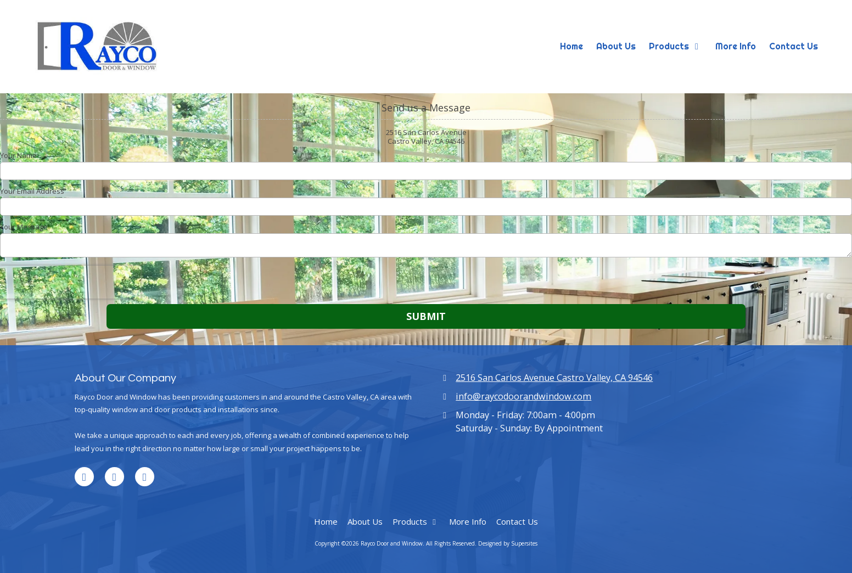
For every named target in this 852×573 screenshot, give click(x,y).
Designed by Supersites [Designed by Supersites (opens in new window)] (507, 543)
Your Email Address (32, 191)
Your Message (24, 226)
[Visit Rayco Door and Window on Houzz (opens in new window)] (144, 476)
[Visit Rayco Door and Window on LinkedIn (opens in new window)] (84, 476)
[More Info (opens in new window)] (736, 46)
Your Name (18, 155)
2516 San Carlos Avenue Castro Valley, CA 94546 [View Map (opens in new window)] (554, 378)
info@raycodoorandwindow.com (523, 396)
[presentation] (70, 282)
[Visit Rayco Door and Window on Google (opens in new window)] (114, 476)
